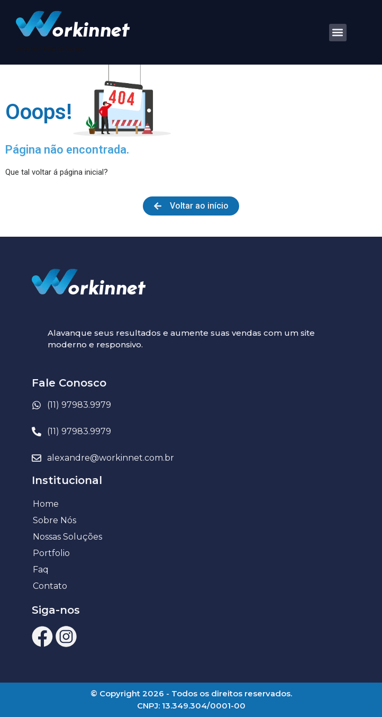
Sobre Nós (54, 520)
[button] (338, 32)
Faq (41, 569)
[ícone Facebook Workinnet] (42, 636)
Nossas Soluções (67, 537)
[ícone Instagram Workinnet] (66, 636)
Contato (50, 586)
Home (46, 504)
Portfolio (51, 553)
